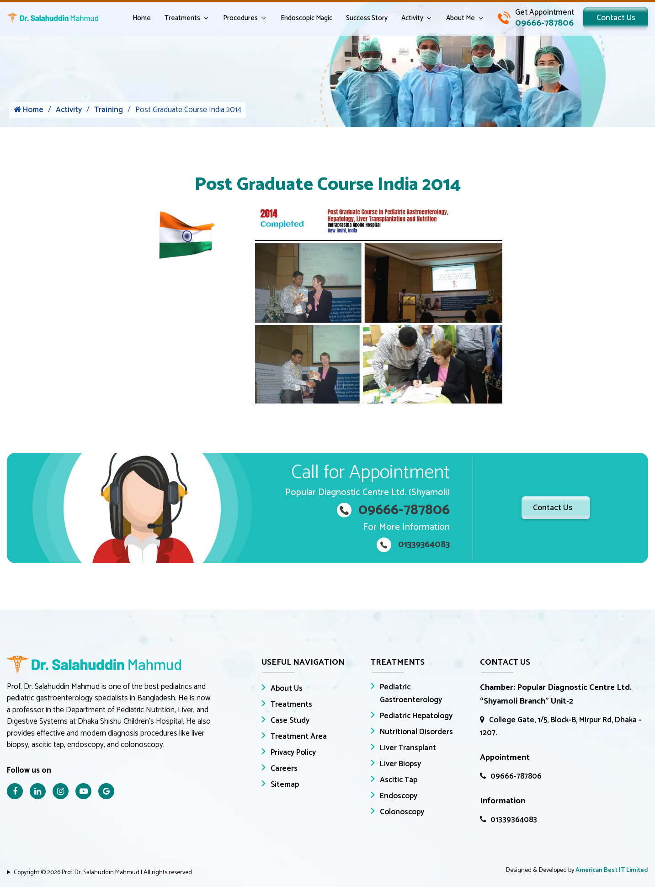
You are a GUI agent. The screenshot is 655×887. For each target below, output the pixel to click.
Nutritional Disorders (416, 732)
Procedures (236, 18)
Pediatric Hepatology (416, 716)
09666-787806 (511, 776)
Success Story (363, 18)
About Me (456, 18)
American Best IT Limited (611, 870)
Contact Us (614, 18)
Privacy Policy (293, 752)
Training (108, 111)
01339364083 (508, 819)
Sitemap (285, 784)
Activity (409, 18)
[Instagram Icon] (61, 791)
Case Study (290, 720)
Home (138, 18)
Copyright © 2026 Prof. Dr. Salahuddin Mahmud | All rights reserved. (103, 872)
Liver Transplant (408, 748)
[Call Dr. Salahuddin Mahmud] (532, 18)
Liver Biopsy (400, 764)
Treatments (179, 18)
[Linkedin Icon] (38, 791)
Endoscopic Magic (303, 18)
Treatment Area (299, 736)
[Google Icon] (106, 791)
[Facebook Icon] (15, 791)
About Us (287, 688)
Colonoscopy (402, 812)
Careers (284, 768)
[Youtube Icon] (83, 791)
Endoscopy (398, 796)
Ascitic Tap (398, 780)
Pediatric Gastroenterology (411, 693)
